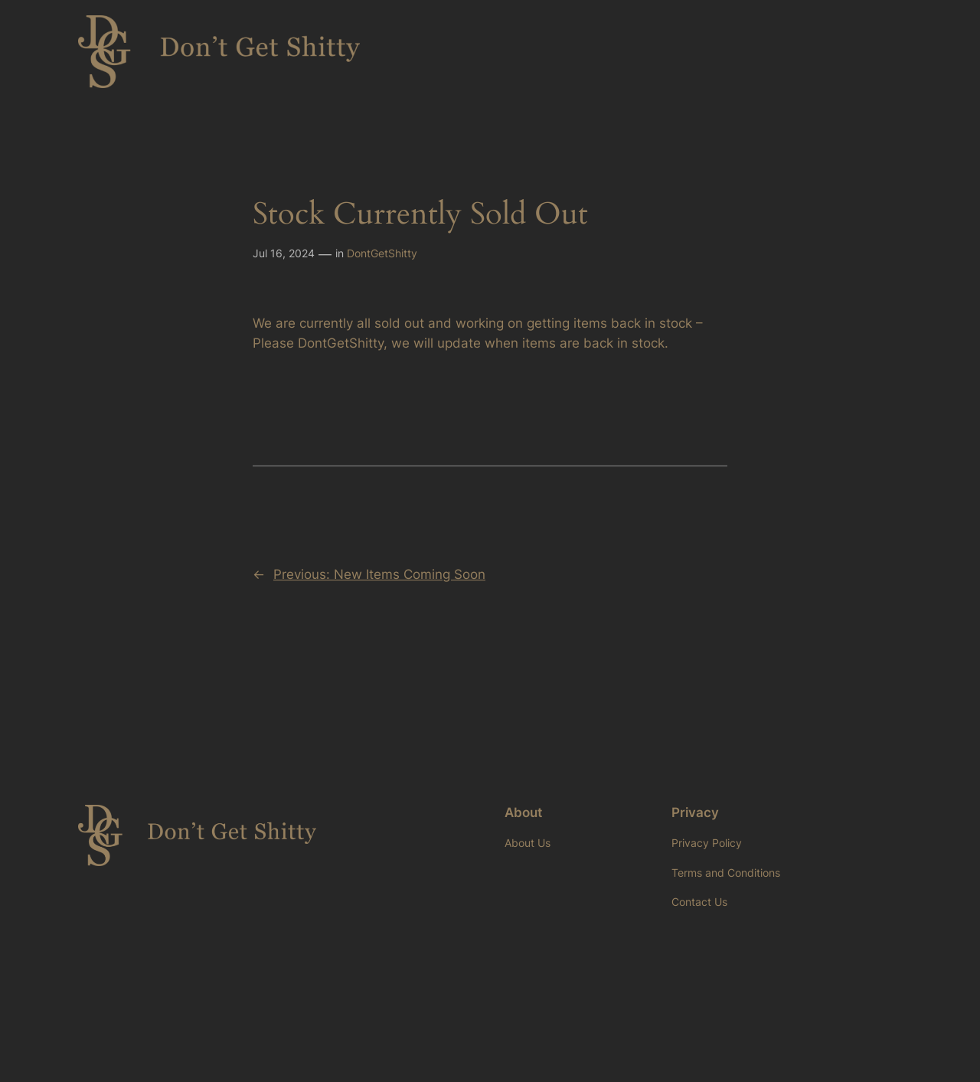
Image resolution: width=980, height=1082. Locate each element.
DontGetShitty (382, 253)
